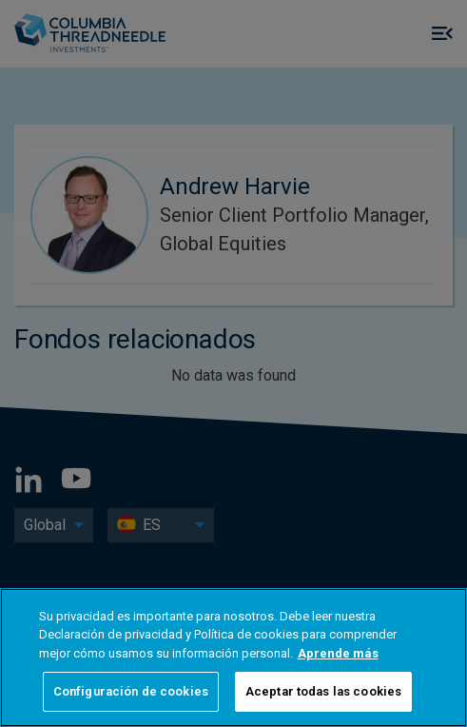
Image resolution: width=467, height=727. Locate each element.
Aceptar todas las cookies (323, 691)
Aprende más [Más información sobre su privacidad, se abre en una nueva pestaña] (338, 653)
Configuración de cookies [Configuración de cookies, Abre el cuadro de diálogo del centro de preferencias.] (130, 691)
